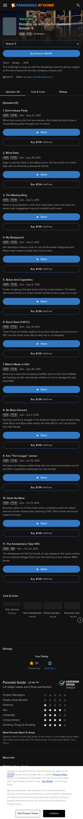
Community (34, 668)
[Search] (78, 5)
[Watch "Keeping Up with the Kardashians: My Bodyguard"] (41, 259)
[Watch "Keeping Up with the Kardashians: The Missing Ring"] (41, 216)
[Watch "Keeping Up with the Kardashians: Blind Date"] (41, 174)
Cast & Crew (38, 91)
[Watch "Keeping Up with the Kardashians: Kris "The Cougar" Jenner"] (41, 477)
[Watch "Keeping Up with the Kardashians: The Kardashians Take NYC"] (41, 569)
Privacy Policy (60, 774)
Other (15, 765)
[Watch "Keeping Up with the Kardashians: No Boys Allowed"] (41, 435)
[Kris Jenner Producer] (12, 620)
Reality (25, 765)
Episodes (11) (13, 91)
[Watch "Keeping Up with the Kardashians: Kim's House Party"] (41, 132)
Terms (10, 774)
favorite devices (43, 76)
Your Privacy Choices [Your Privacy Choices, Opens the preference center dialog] (28, 813)
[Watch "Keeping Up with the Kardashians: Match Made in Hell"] (41, 389)
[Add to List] (78, 34)
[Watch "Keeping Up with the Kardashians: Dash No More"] (41, 523)
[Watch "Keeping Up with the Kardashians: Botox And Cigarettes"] (41, 301)
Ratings (63, 91)
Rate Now (50, 668)
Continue (54, 813)
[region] (41, 792)
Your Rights (47, 781)
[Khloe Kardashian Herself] (53, 620)
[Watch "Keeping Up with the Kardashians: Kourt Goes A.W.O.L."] (41, 343)
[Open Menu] (5, 5)
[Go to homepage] (32, 5)
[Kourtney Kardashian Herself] (73, 620)
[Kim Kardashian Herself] (32, 620)
